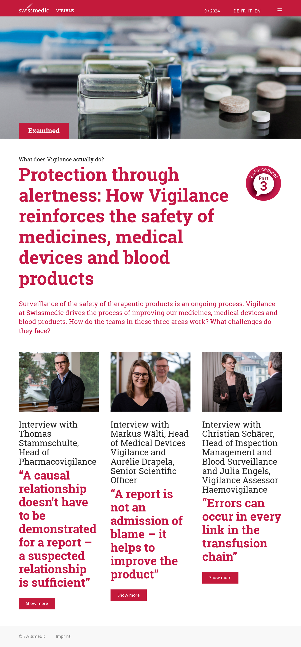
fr (243, 11)
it (250, 11)
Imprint (63, 636)
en (257, 11)
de (236, 11)
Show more (37, 603)
